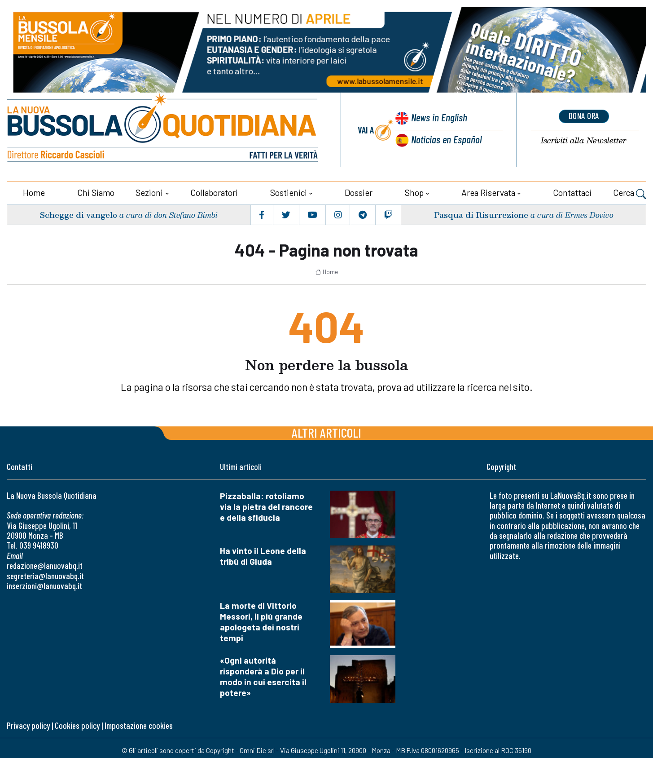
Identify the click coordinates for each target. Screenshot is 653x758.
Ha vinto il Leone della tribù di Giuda (263, 554)
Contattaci (572, 191)
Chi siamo (95, 191)
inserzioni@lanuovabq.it (44, 585)
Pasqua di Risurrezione (481, 213)
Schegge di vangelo (79, 213)
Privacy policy (28, 724)
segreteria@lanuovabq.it (45, 574)
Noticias (446, 139)
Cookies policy (77, 724)
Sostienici (288, 191)
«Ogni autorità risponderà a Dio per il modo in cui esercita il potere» (263, 675)
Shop (414, 191)
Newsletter (583, 140)
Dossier (359, 191)
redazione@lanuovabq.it (45, 564)
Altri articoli (326, 431)
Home (34, 191)
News (438, 118)
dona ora (584, 116)
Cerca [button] (629, 192)
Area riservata (488, 191)
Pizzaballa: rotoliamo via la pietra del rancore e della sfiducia (266, 505)
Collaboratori (214, 191)
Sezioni (149, 191)
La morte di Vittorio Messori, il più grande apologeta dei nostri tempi (261, 620)
